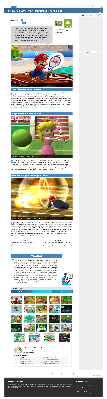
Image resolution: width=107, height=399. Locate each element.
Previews (35, 7)
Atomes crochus (45, 7)
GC (22, 22)
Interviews (20, 7)
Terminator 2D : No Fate (52, 363)
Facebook (22, 293)
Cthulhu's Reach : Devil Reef (55, 365)
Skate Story (28, 363)
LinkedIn (62, 293)
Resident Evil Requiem (52, 361)
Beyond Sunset (29, 365)
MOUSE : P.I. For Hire (51, 359)
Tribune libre (74, 7)
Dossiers (28, 7)
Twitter (42, 293)
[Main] (46, 7)
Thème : (91, 53)
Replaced (27, 359)
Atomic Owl (80, 389)
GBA (24, 25)
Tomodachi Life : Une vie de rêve (85, 395)
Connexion (91, 19)
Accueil (7, 7)
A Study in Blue (30, 361)
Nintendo (61, 31)
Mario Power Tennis (24, 35)
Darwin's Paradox (81, 391)
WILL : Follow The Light (83, 393)
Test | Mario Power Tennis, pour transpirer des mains (33, 11)
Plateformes (65, 7)
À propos (83, 7)
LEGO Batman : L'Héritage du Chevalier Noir (88, 386)
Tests (13, 7)
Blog (53, 7)
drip (17, 22)
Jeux (58, 7)
